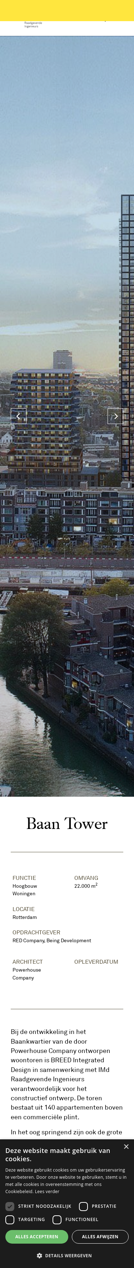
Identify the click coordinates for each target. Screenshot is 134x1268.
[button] (67, 1255)
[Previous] (18, 416)
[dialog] (67, 1203)
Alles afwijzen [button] (100, 1237)
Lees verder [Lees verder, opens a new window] (47, 1191)
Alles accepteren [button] (37, 1237)
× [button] (126, 1147)
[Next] (115, 416)
